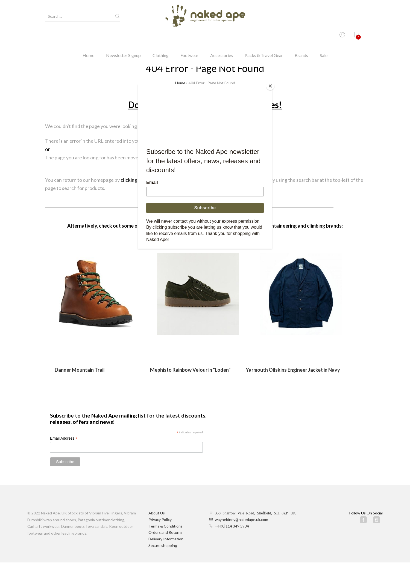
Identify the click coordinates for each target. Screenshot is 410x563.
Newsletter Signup (123, 36)
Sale (323, 36)
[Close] (270, 86)
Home (88, 36)
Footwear (189, 36)
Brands (301, 36)
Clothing (161, 36)
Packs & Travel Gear (264, 36)
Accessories (221, 36)
